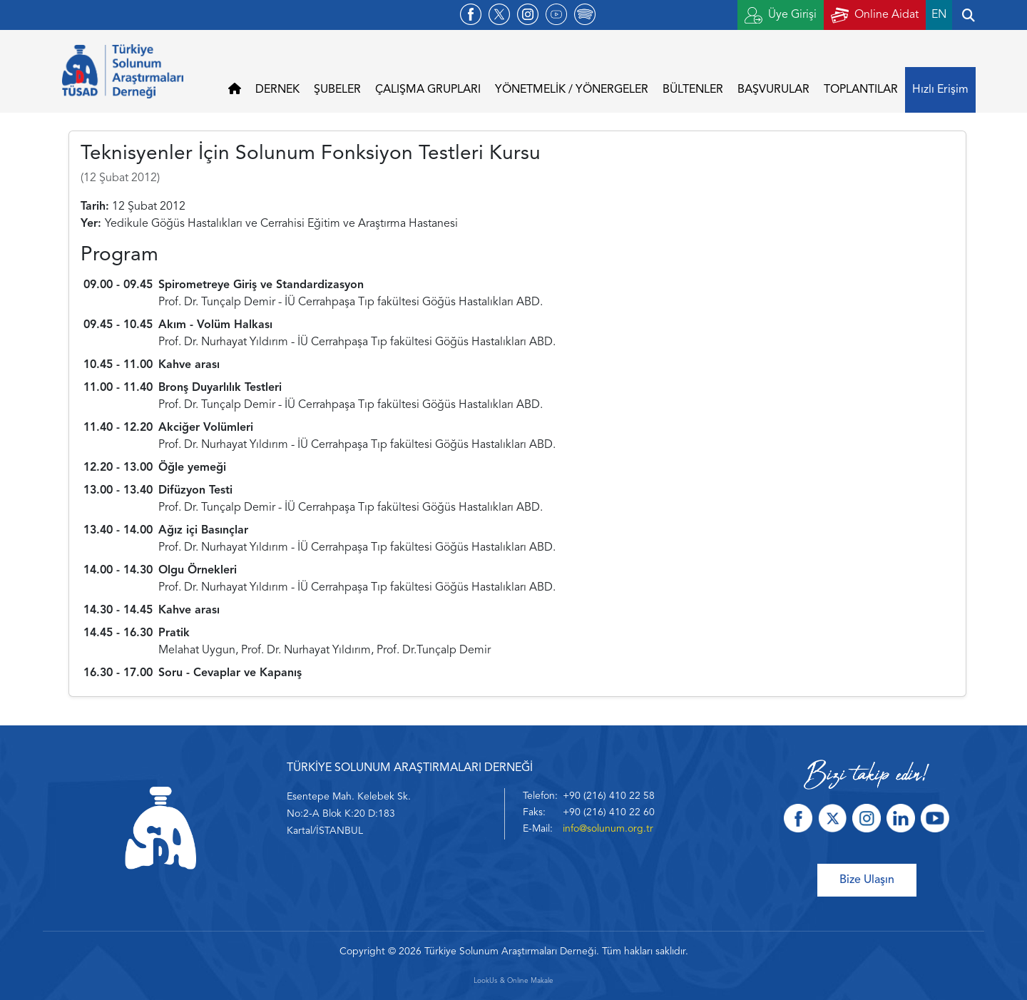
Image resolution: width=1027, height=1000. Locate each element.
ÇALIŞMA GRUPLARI (428, 90)
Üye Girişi (781, 15)
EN (938, 15)
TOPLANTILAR (861, 90)
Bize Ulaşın (866, 880)
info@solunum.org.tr (608, 829)
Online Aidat (875, 15)
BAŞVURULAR (773, 90)
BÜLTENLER (693, 90)
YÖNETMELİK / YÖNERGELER (571, 90)
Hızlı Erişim (940, 90)
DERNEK (277, 90)
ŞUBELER (337, 90)
